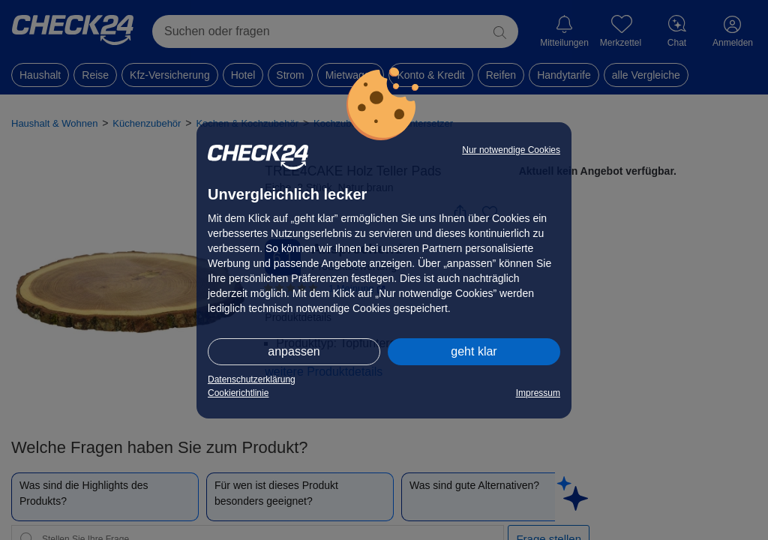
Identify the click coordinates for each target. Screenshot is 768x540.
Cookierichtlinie (238, 393)
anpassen (294, 351)
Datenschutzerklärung (252, 379)
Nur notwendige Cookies (511, 150)
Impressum (538, 393)
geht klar (473, 351)
